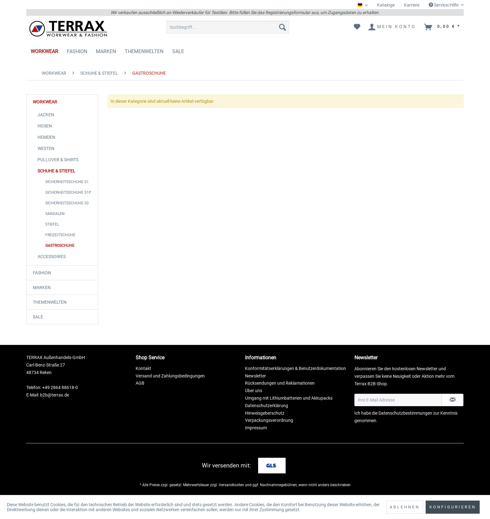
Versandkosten (231, 485)
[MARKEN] (106, 51)
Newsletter (255, 375)
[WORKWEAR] (44, 51)
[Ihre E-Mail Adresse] (398, 400)
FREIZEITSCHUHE (60, 235)
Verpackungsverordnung (269, 420)
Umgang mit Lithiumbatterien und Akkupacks (288, 398)
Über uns (253, 390)
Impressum (256, 427)
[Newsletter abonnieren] (452, 400)
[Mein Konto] (392, 27)
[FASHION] (77, 51)
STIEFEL (52, 224)
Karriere (411, 4)
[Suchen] (282, 27)
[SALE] (178, 51)
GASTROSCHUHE (59, 245)
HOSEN (45, 125)
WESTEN (46, 148)
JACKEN (46, 114)
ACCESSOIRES (52, 256)
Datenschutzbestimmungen (405, 413)
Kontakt (143, 368)
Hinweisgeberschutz (264, 413)
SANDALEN (55, 214)
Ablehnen (405, 507)
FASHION (42, 272)
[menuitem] (385, 5)
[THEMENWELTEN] (144, 51)
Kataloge (386, 4)
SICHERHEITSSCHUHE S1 (67, 182)
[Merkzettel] (357, 27)
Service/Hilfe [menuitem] (444, 4)
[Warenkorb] (443, 27)
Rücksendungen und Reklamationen (280, 383)
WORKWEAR (45, 101)
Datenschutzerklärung (266, 405)
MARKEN (42, 287)
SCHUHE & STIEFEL (56, 170)
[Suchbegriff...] (228, 27)
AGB (140, 383)
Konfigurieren (452, 507)
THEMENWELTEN (50, 302)
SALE (38, 316)
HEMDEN (46, 137)
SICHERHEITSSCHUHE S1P (68, 192)
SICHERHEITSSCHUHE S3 (67, 203)
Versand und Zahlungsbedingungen (170, 375)
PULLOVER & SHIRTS (58, 159)
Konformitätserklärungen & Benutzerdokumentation (295, 368)
